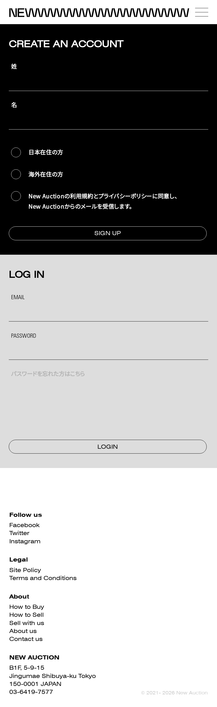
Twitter (19, 533)
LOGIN (107, 446)
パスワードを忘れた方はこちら (48, 375)
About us (23, 631)
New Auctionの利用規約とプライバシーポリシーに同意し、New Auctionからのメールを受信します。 (103, 201)
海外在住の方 (45, 174)
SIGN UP (107, 233)
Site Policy (25, 570)
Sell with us (26, 623)
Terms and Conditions (43, 578)
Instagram (24, 541)
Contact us (26, 639)
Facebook (24, 525)
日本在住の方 (45, 152)
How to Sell (26, 614)
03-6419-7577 (31, 691)
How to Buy (26, 606)
